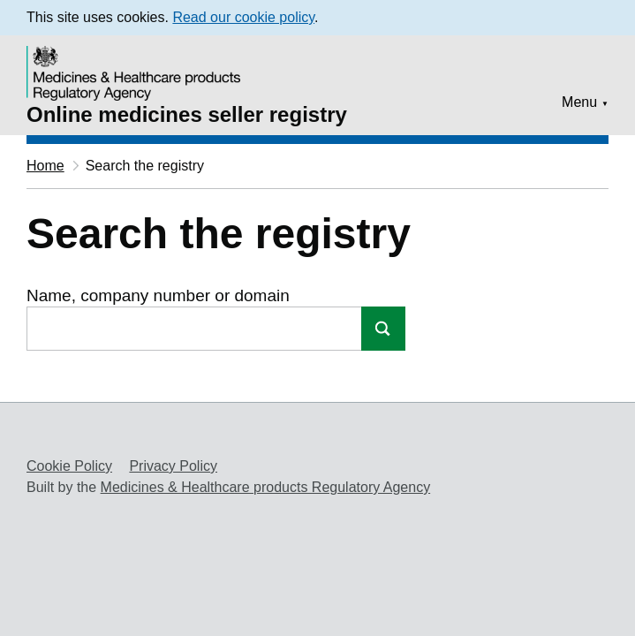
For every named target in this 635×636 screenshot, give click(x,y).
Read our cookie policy (243, 17)
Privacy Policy (173, 465)
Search (383, 329)
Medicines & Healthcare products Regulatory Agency (266, 487)
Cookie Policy (69, 465)
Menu (579, 102)
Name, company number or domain (158, 295)
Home (45, 165)
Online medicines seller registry (186, 114)
